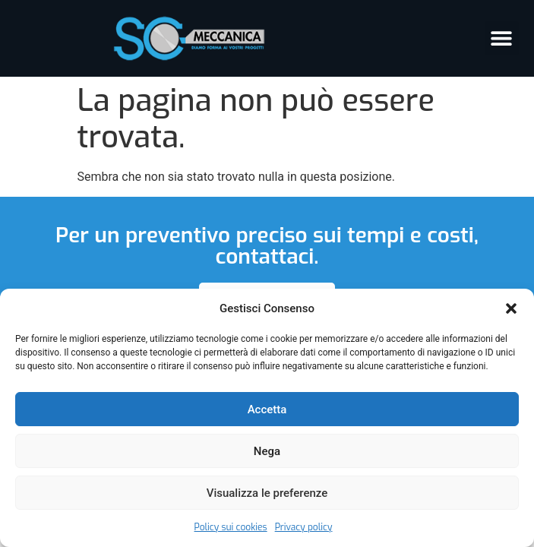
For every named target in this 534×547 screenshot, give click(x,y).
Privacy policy (304, 527)
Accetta (267, 409)
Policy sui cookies (230, 527)
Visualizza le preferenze (267, 493)
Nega (267, 451)
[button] (511, 308)
